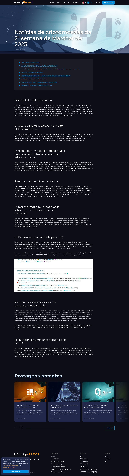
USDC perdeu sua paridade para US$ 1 (33, 79)
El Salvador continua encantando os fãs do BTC (36, 85)
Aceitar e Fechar (15, 471)
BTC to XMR (84, 461)
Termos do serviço (57, 464)
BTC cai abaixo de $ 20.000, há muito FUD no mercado (39, 65)
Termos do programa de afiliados (61, 469)
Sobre (52, 2)
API (69, 2)
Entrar (98, 2)
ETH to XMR (84, 464)
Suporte (76, 2)
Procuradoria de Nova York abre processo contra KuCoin (39, 82)
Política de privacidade (58, 466)
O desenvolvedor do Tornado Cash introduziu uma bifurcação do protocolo (45, 75)
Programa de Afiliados (58, 461)
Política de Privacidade (11, 465)
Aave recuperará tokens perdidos (32, 72)
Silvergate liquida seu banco (30, 62)
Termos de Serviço (9, 467)
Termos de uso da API (58, 472)
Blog (58, 2)
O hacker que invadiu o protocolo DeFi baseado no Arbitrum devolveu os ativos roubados (50, 69)
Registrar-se (108, 2)
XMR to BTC (84, 459)
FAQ (64, 2)
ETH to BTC (84, 466)
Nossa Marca (55, 459)
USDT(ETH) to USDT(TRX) (88, 472)
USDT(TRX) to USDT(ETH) (88, 469)
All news (109, 428)
